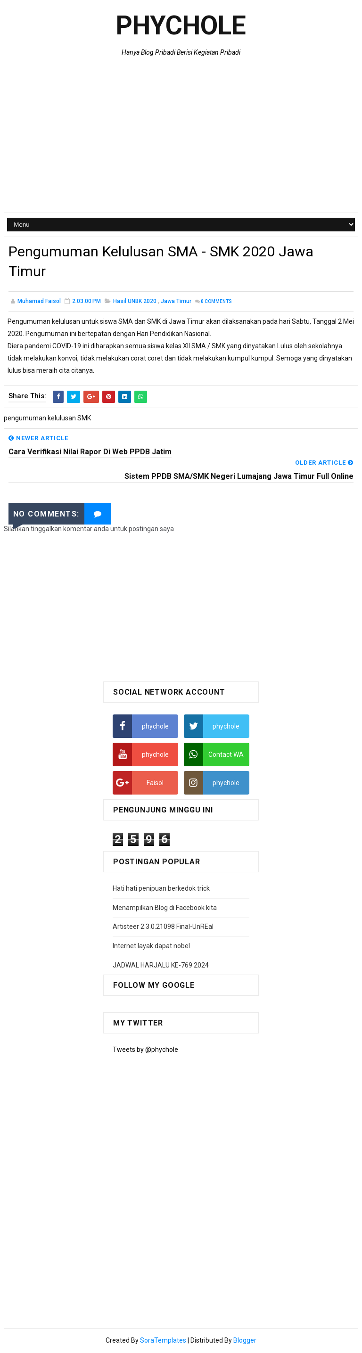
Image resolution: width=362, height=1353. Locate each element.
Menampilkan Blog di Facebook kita (165, 908)
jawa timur (176, 302)
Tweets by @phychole (145, 1051)
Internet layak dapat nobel (151, 947)
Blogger (244, 1341)
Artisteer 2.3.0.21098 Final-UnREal (163, 928)
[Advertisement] (181, 137)
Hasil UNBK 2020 (134, 302)
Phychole (181, 25)
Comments (216, 302)
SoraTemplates (163, 1341)
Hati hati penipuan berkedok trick (161, 890)
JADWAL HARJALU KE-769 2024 (161, 966)
